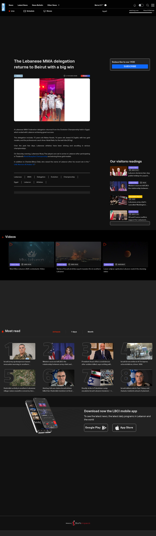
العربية (104, 11)
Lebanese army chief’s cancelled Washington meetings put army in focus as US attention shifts (139, 203)
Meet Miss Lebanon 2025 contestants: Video (27, 269)
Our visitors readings (126, 161)
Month (89, 332)
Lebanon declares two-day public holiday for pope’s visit (139, 174)
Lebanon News (133, 167)
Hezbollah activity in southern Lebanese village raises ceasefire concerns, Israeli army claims (19, 389)
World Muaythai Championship (35, 156)
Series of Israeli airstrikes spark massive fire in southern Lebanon (79, 270)
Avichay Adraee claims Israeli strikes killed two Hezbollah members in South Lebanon (58, 389)
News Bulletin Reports (135, 196)
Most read (12, 331)
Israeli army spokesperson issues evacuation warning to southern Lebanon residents (17, 363)
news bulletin (37, 5)
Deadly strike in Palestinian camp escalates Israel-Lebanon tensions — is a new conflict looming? (97, 389)
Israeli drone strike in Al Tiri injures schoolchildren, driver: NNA (134, 363)
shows (48, 11)
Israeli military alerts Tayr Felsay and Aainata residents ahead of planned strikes (135, 389)
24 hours (56, 332)
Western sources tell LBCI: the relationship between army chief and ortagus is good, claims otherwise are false (139, 187)
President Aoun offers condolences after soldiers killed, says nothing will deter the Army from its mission (96, 363)
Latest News (23, 5)
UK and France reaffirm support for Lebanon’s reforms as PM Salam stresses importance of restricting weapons (137, 218)
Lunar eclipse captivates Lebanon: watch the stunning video (125, 270)
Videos (10, 237)
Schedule (29, 11)
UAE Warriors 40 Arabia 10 (24, 164)
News (11, 5)
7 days (73, 332)
